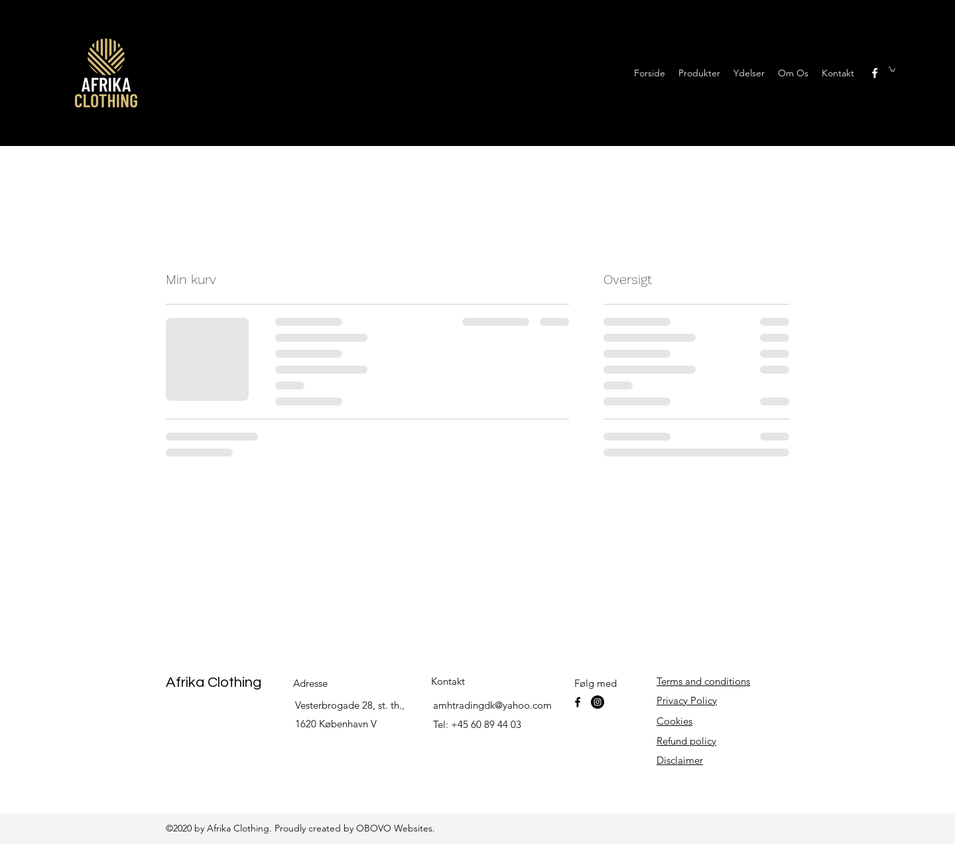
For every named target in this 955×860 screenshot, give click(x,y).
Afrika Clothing (213, 682)
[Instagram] (597, 702)
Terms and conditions (703, 681)
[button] (892, 69)
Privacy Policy (687, 700)
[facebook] (874, 73)
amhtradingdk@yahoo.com (492, 705)
